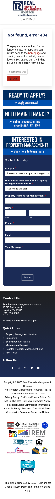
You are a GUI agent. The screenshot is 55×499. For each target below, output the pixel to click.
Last (31, 217)
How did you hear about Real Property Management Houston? (26, 182)
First (7, 217)
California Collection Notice (37, 401)
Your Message (14, 247)
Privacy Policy (12, 397)
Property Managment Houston (21, 334)
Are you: (10, 168)
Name (9, 207)
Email (9, 235)
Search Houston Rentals (18, 341)
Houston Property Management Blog (24, 349)
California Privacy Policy (33, 397)
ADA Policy (11, 352)
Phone (9, 223)
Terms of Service (41, 486)
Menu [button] (29, 18)
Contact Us (11, 338)
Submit (27, 277)
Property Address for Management (25, 195)
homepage (34, 53)
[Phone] (27, 228)
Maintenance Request (17, 345)
